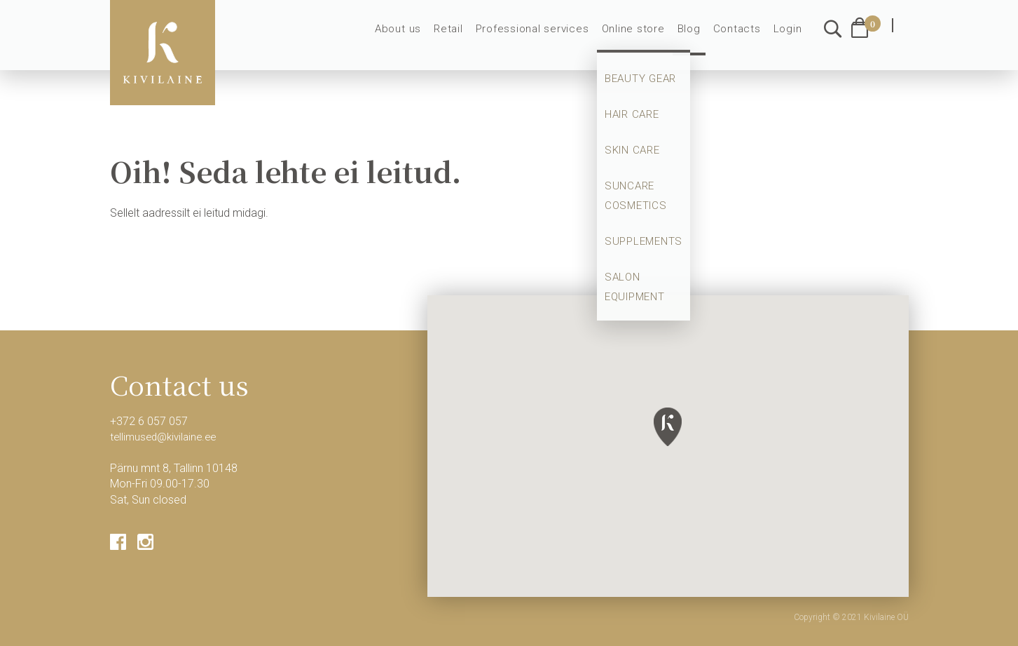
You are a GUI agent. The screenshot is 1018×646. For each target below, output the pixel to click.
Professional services (545, 36)
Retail (466, 36)
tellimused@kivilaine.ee (166, 436)
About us (419, 36)
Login (788, 36)
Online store (641, 36)
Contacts (739, 36)
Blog (694, 36)
